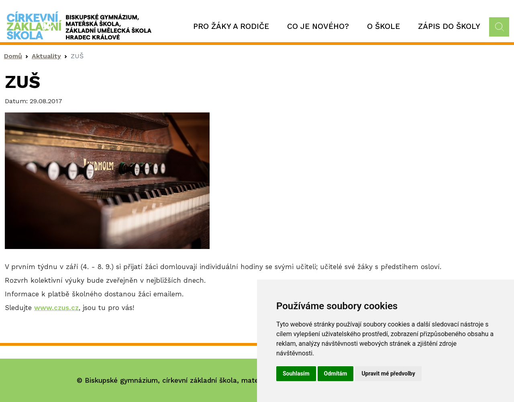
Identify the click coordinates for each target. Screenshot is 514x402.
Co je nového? (318, 26)
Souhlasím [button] (296, 373)
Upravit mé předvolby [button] (388, 373)
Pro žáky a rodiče (231, 26)
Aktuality (46, 56)
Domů (13, 56)
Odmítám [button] (335, 373)
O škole (383, 26)
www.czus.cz (56, 308)
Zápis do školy (449, 26)
